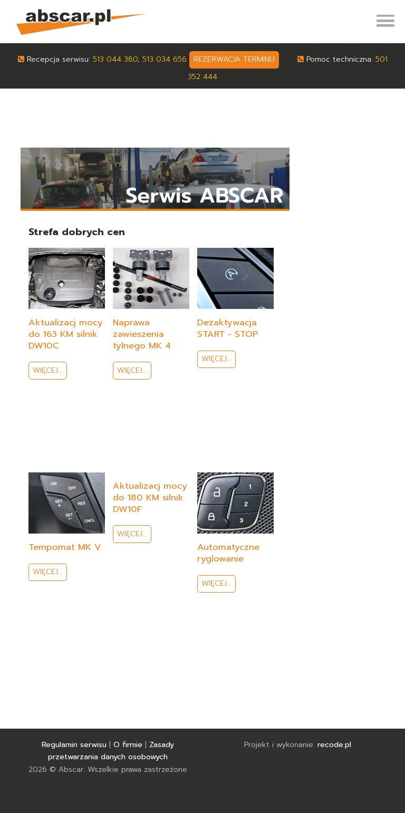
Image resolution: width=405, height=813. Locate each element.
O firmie (127, 744)
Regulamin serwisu (74, 744)
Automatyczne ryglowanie (228, 552)
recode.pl (334, 744)
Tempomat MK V (64, 547)
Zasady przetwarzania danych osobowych (111, 750)
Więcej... (48, 370)
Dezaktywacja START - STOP (227, 328)
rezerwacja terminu (234, 59)
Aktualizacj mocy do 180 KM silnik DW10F (150, 497)
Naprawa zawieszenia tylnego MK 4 (142, 334)
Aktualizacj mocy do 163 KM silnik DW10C (65, 334)
